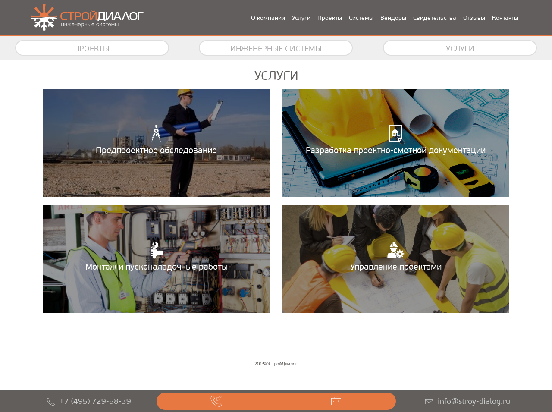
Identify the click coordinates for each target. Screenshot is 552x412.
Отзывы (474, 18)
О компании (268, 18)
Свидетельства (434, 18)
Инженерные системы (276, 48)
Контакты (505, 18)
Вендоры (393, 18)
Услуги (301, 18)
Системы (361, 18)
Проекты (329, 18)
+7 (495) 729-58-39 (95, 401)
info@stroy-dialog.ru (474, 401)
